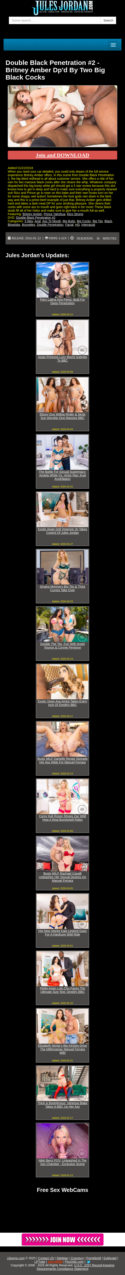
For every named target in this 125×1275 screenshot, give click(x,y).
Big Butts (69, 221)
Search (108, 20)
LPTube (39, 1261)
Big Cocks (84, 221)
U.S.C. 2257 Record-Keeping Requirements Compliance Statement (75, 1267)
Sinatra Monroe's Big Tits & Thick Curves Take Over (62, 588)
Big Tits (98, 221)
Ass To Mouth (51, 221)
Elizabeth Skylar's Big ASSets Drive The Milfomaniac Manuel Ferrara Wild (62, 1049)
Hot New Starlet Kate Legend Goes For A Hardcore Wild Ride (62, 932)
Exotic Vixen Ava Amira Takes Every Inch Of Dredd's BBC (62, 703)
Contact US (46, 1258)
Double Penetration (50, 224)
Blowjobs (14, 224)
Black (108, 221)
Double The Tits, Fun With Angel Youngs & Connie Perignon (62, 645)
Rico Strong (75, 214)
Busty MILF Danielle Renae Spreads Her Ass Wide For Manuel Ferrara (62, 760)
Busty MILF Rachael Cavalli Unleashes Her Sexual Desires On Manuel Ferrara (62, 877)
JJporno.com (16, 1258)
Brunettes (28, 224)
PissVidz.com (74, 1261)
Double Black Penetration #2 (35, 217)
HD (77, 224)
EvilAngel (110, 1258)
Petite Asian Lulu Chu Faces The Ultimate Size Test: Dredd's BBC (62, 990)
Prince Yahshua (54, 214)
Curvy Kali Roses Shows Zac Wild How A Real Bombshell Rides (62, 817)
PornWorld (93, 1258)
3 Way (28, 221)
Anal (38, 221)
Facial (69, 224)
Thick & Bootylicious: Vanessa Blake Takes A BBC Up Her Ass (62, 1104)
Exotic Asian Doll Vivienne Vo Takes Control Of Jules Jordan (62, 530)
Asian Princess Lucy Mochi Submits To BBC (62, 358)
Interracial (88, 224)
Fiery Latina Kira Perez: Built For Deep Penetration (62, 301)
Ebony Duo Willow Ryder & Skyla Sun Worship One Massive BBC (62, 416)
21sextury (77, 1258)
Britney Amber (32, 214)
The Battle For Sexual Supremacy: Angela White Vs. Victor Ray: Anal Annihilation (62, 475)
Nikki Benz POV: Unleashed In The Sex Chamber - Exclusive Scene (62, 1162)
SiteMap (62, 1258)
